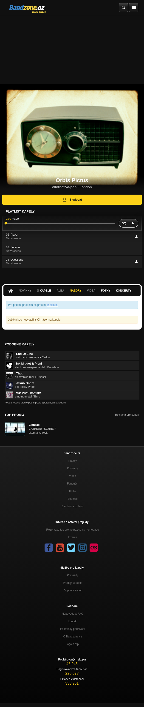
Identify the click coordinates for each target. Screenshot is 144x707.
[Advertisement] (72, 50)
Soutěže (73, 498)
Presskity (72, 575)
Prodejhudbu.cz (72, 582)
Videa (91, 290)
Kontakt (72, 621)
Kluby (72, 491)
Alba (60, 290)
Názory (75, 290)
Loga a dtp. (72, 644)
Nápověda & (72, 613)
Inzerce (72, 537)
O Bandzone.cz (72, 636)
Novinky (25, 290)
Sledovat (72, 199)
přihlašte (51, 305)
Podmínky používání (72, 629)
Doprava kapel (72, 590)
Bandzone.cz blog (72, 506)
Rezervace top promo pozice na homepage (72, 529)
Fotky (105, 290)
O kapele (44, 290)
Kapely (72, 460)
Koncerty (123, 290)
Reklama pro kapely (127, 414)
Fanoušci (72, 483)
